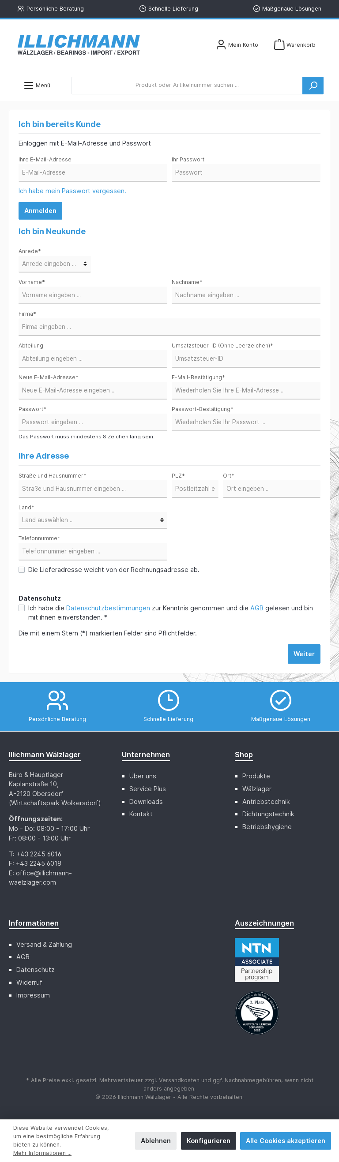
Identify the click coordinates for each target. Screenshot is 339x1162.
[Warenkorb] (294, 45)
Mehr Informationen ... (42, 1153)
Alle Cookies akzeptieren (285, 1140)
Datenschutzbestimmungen (108, 608)
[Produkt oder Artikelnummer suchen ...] (187, 85)
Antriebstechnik (266, 801)
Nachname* (187, 282)
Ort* (228, 475)
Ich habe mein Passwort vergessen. (72, 190)
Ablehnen (156, 1140)
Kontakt (141, 814)
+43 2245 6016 (38, 854)
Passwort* (32, 409)
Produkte (256, 776)
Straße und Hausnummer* (53, 475)
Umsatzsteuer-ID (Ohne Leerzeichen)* (222, 345)
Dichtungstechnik (268, 814)
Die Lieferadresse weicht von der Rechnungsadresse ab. (114, 569)
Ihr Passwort (188, 159)
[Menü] (37, 85)
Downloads (146, 801)
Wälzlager (256, 788)
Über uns (142, 776)
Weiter (304, 654)
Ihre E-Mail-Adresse (45, 159)
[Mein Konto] (237, 45)
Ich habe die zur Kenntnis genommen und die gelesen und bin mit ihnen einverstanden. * (170, 612)
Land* (26, 507)
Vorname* (32, 282)
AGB (257, 608)
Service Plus (147, 788)
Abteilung (31, 345)
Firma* (27, 313)
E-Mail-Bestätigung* (198, 377)
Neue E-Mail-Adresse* (49, 377)
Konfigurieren (208, 1140)
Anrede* (30, 251)
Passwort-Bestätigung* (203, 409)
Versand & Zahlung (44, 944)
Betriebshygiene (267, 826)
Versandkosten (179, 1080)
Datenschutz (35, 969)
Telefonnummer (39, 538)
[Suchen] (313, 85)
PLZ (178, 475)
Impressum (33, 995)
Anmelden (40, 210)
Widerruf (29, 982)
